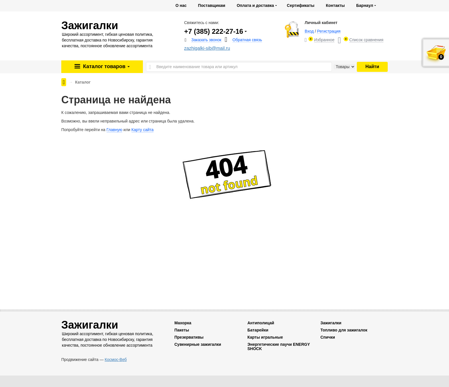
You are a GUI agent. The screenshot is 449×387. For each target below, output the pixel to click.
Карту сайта (142, 129)
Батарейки (257, 330)
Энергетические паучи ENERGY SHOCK (278, 346)
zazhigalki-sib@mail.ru (207, 48)
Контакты (335, 5)
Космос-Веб (116, 359)
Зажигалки (330, 323)
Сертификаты (300, 5)
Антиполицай (260, 323)
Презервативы (189, 337)
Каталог (106, 66)
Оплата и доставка (255, 5)
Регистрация (328, 31)
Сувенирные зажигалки (197, 344)
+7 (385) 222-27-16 (213, 31)
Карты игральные (265, 337)
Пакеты (181, 330)
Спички (327, 337)
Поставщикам (211, 5)
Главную (114, 129)
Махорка (182, 323)
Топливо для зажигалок (343, 330)
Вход (309, 31)
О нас (181, 5)
